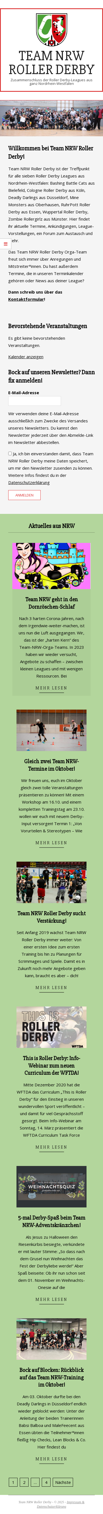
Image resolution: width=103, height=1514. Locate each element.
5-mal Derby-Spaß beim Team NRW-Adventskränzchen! (51, 1221)
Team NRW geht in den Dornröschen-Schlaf (51, 603)
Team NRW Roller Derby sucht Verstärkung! (51, 917)
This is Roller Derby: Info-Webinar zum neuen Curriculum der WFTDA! (51, 1065)
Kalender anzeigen (25, 356)
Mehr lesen (51, 688)
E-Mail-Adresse (23, 392)
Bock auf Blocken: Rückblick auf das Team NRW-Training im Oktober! (52, 1377)
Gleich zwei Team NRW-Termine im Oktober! (51, 765)
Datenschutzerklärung (29, 482)
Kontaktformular (26, 299)
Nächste (63, 1482)
